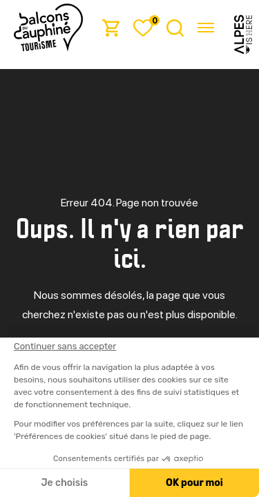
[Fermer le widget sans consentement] (64, 346)
